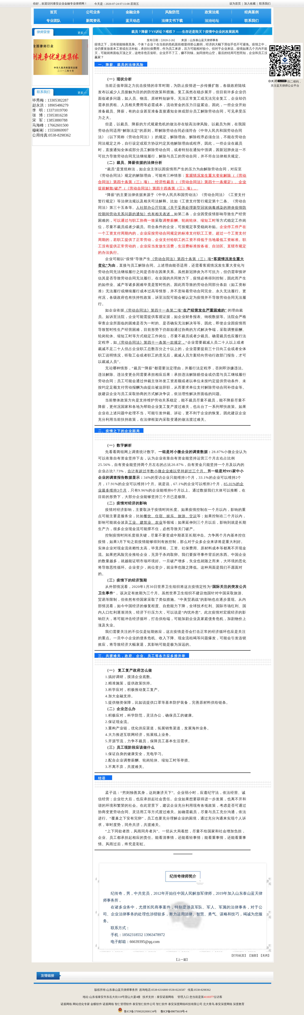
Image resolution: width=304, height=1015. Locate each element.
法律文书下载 (172, 21)
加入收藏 (250, 3)
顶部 (253, 955)
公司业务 (93, 12)
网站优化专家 (81, 1004)
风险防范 (172, 12)
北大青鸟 (208, 1004)
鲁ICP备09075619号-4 (174, 1011)
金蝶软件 (96, 1004)
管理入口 (183, 997)
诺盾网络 (66, 1004)
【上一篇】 (182, 959)
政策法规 (212, 12)
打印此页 (238, 955)
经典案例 (251, 12)
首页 (53, 12)
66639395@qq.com (145, 942)
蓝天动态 (133, 21)
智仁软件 (161, 1004)
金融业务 (133, 12)
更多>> (82, 32)
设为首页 (235, 3)
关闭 (265, 955)
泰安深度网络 (223, 1004)
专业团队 (53, 21)
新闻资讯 (93, 21)
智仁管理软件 (123, 1004)
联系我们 (265, 3)
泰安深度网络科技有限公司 (185, 1004)
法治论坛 (212, 21)
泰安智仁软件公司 (144, 1004)
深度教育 (238, 1004)
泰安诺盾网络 (165, 997)
